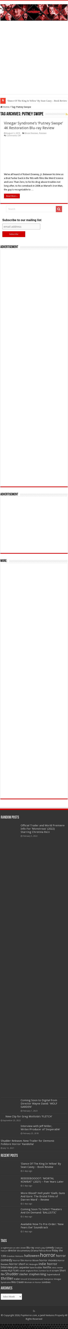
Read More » (12, 196)
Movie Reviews (31, 133)
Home (4, 107)
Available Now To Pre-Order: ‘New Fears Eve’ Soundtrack (42, 1226)
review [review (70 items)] (4, 1270)
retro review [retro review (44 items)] (57, 1268)
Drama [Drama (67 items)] (34, 1250)
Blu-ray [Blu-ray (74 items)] (30, 1247)
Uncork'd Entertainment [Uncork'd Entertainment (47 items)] (31, 1279)
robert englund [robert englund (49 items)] (26, 1270)
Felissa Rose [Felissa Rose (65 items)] (45, 1250)
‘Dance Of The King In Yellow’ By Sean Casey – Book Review (41, 1165)
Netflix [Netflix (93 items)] (47, 1267)
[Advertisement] (34, 60)
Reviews (43, 133)
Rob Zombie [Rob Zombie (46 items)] (40, 1271)
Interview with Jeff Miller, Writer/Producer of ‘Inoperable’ (40, 1127)
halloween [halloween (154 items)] (32, 1256)
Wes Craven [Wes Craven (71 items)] (17, 1282)
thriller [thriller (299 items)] (7, 1278)
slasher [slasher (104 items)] (23, 1274)
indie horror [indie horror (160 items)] (47, 1264)
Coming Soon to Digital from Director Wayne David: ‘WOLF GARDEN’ (39, 1103)
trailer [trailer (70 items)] (17, 1279)
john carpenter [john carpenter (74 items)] (21, 1267)
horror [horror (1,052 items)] (47, 1255)
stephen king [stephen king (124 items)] (37, 1274)
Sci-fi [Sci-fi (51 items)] (48, 1270)
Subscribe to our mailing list (21, 220)
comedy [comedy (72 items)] (50, 1247)
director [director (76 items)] (12, 1250)
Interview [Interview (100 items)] (7, 1267)
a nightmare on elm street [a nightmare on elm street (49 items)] (13, 1248)
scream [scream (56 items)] (55, 1270)
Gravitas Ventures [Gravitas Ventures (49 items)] (15, 1256)
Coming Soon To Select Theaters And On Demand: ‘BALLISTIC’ (41, 1211)
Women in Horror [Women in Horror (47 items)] (32, 1282)
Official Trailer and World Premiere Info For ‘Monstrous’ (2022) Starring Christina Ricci (43, 829)
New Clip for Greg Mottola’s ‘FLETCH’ (28, 1116)
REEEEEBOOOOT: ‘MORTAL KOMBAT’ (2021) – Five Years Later (42, 1180)
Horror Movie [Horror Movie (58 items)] (32, 1260)
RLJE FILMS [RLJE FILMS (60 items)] (13, 1270)
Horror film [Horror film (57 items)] (18, 1260)
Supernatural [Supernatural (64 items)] (53, 1274)
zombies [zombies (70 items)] (46, 1282)
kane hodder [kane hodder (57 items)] (36, 1267)
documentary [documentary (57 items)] (23, 1250)
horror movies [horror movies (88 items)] (48, 1260)
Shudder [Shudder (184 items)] (12, 1274)
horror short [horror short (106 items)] (17, 1264)
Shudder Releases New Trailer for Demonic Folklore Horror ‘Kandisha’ (27, 1142)
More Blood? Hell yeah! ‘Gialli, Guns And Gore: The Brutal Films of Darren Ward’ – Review (43, 1196)
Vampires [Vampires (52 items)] (48, 1279)
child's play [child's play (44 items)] (40, 1248)
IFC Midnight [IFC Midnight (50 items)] (32, 1264)
